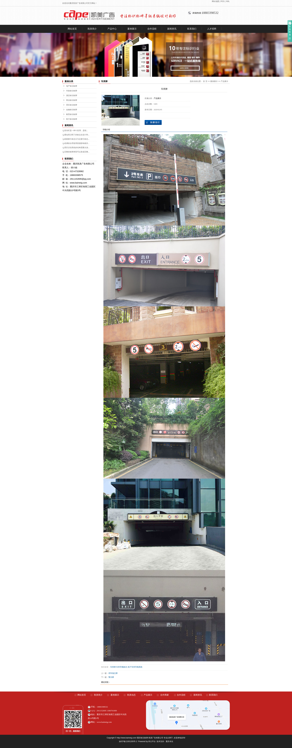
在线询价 (153, 122)
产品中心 (112, 29)
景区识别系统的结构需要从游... (76, 147)
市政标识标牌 (71, 91)
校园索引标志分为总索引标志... (76, 139)
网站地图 (215, 1)
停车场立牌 (113, 673)
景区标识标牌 (71, 105)
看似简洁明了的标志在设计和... (76, 135)
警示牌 (111, 677)
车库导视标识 (121, 667)
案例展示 (132, 29)
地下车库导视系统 (135, 667)
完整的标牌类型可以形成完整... (76, 152)
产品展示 (224, 81)
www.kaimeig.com (104, 722)
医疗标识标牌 (71, 119)
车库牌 (113, 667)
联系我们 (191, 29)
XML (228, 1)
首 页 (205, 81)
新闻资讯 (171, 29)
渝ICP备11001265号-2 (128, 741)
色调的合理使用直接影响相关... (76, 143)
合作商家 (164, 695)
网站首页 (72, 29)
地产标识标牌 (71, 86)
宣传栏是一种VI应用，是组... (76, 130)
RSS (222, 1)
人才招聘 (211, 29)
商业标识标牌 (71, 100)
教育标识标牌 (71, 114)
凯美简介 (92, 29)
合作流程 (151, 29)
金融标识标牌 (71, 110)
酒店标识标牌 (71, 95)
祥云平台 (152, 741)
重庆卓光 (169, 741)
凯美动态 (131, 695)
